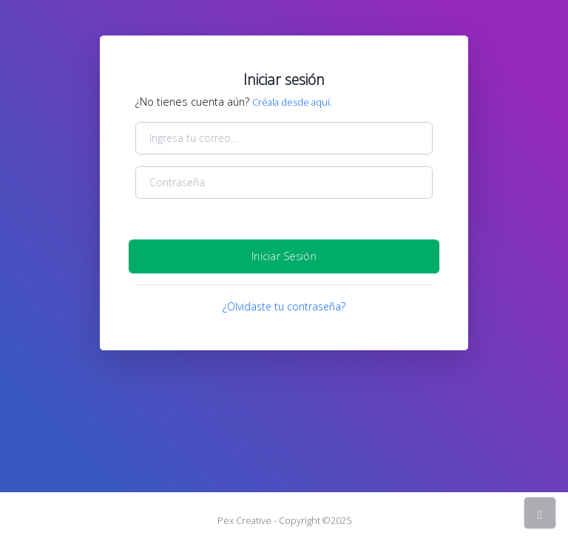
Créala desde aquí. (292, 102)
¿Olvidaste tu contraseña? (284, 306)
